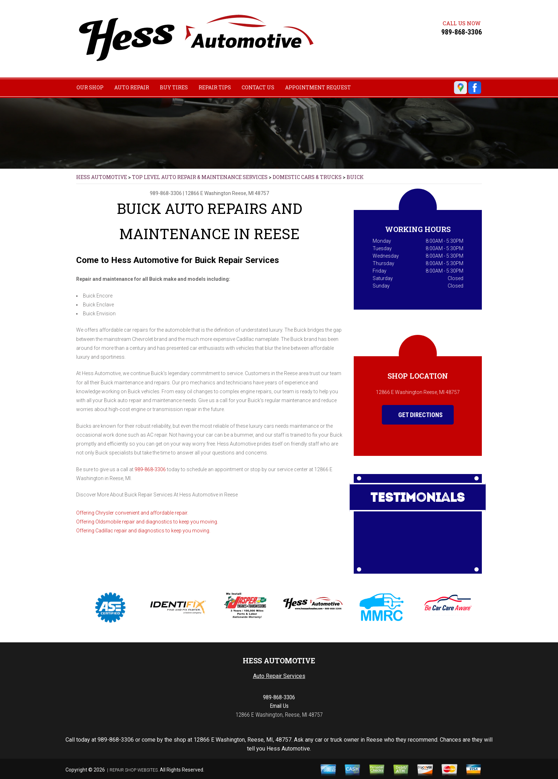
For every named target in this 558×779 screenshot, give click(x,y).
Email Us (279, 705)
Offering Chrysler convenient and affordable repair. (132, 513)
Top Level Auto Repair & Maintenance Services (200, 177)
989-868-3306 (461, 32)
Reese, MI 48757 (250, 193)
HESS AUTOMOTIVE (101, 177)
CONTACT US (258, 87)
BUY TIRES (174, 87)
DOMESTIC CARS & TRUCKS (307, 177)
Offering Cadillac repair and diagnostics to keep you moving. (143, 530)
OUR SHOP (90, 87)
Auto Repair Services (279, 676)
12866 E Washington (208, 193)
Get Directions (415, 414)
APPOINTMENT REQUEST (318, 87)
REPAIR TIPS (215, 87)
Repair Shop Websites (134, 770)
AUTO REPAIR (131, 87)
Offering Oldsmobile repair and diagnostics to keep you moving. (147, 522)
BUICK (355, 177)
